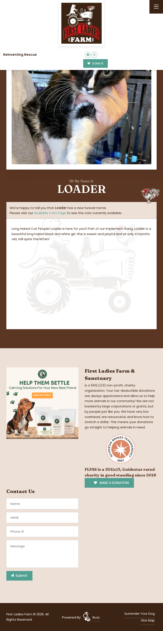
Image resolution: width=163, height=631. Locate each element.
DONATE (95, 63)
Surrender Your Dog (139, 613)
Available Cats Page (50, 213)
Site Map (148, 620)
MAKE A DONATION (111, 483)
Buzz (96, 617)
